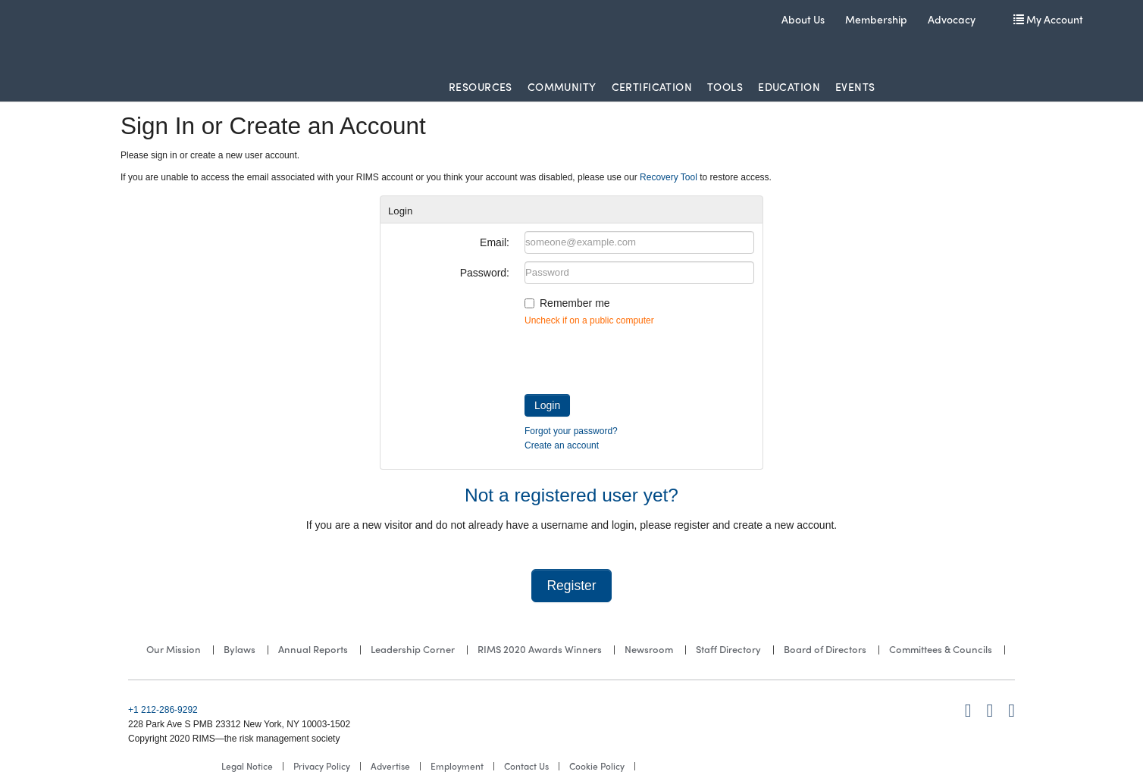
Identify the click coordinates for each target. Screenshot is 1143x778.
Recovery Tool (668, 177)
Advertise (390, 766)
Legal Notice (247, 766)
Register (571, 585)
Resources (480, 86)
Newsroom (649, 649)
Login (547, 405)
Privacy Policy (321, 766)
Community (562, 86)
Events (855, 86)
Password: (484, 273)
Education (789, 86)
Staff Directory (728, 649)
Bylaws (239, 649)
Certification (652, 86)
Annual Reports (313, 649)
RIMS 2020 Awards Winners (540, 649)
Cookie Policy (597, 766)
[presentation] (640, 356)
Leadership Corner (413, 649)
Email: (494, 242)
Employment (457, 766)
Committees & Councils (940, 649)
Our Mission (173, 649)
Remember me (575, 303)
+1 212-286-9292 (163, 710)
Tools (725, 86)
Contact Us (526, 766)
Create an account (562, 445)
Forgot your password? (571, 431)
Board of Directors (825, 649)
